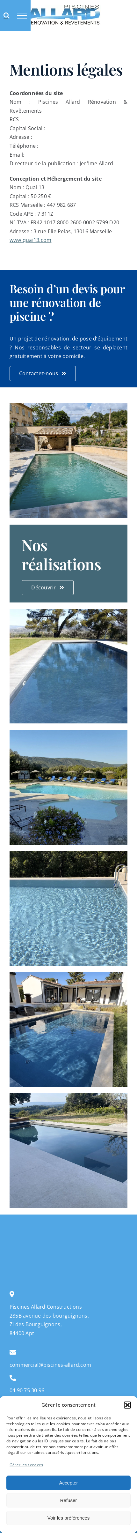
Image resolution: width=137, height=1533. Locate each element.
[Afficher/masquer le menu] (22, 16)
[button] (127, 1405)
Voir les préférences (68, 1518)
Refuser (68, 1500)
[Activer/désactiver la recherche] (7, 15)
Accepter (68, 1482)
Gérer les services (26, 1465)
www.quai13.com (30, 239)
